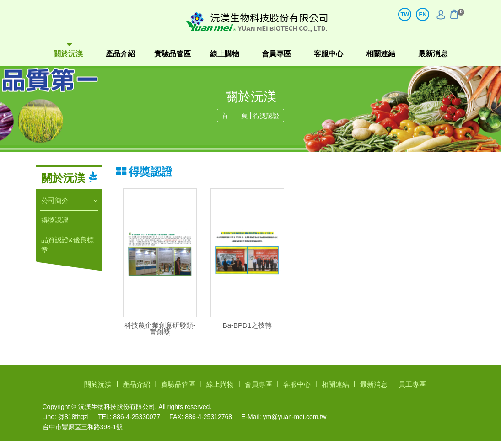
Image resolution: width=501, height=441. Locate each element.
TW (404, 14)
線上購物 (224, 54)
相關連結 (380, 54)
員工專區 (412, 384)
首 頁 (235, 115)
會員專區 (276, 54)
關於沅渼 (68, 54)
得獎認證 (266, 115)
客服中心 (328, 54)
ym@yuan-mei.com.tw (295, 416)
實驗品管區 (172, 54)
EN (422, 14)
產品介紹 (120, 54)
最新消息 (432, 54)
